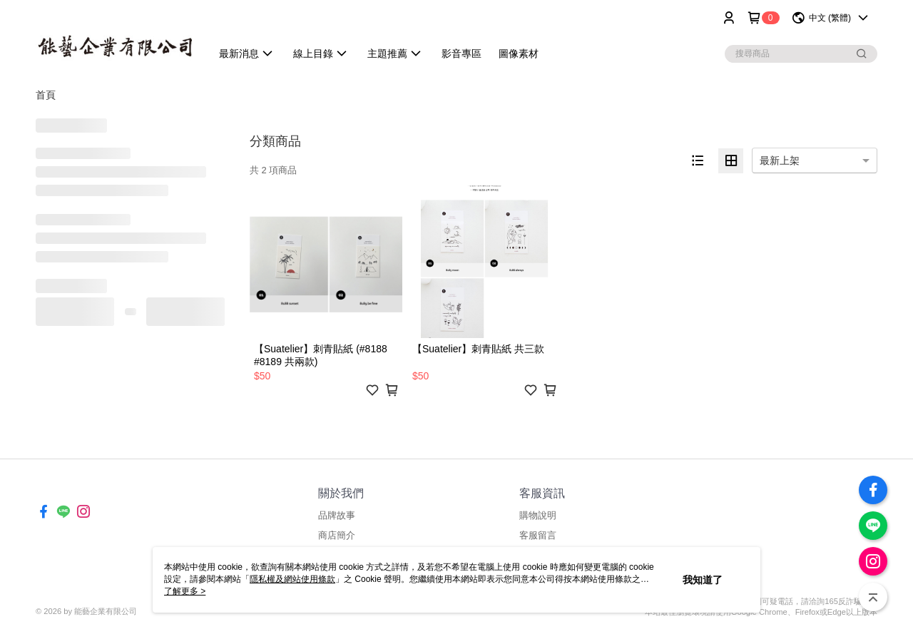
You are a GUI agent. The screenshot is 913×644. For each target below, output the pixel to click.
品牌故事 (336, 515)
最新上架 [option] (780, 160)
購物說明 (537, 515)
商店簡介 (336, 535)
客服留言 (537, 535)
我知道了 (703, 580)
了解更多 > (184, 591)
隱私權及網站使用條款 (292, 579)
